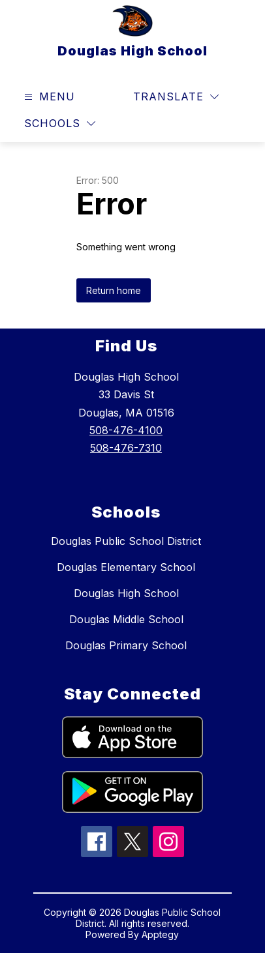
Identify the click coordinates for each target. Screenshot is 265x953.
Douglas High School (126, 593)
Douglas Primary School (126, 645)
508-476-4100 (126, 430)
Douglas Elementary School (126, 567)
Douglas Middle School (126, 619)
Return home (113, 290)
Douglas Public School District (126, 541)
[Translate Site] (176, 97)
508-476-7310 (126, 447)
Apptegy (160, 934)
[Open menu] (48, 97)
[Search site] (236, 97)
